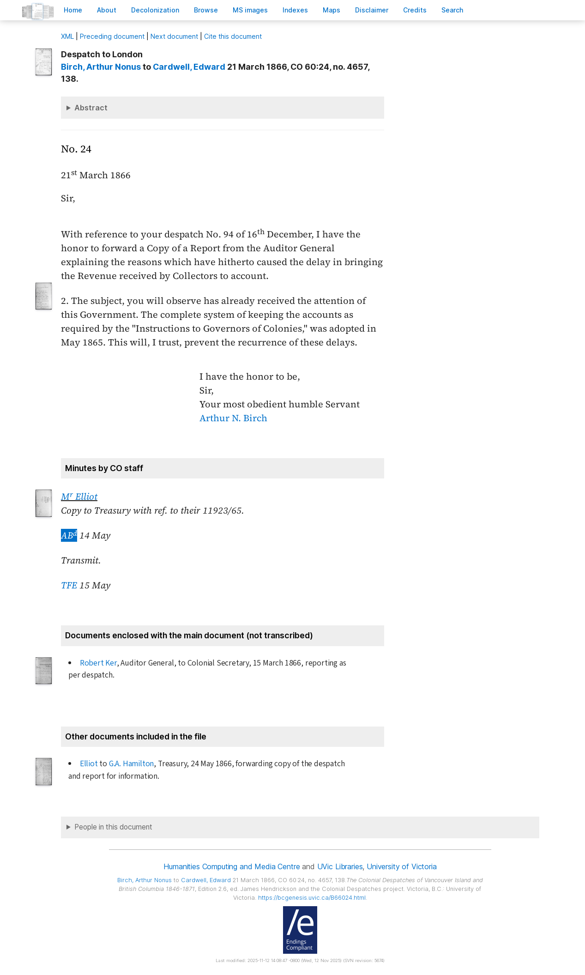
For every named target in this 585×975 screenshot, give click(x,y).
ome (73, 10)
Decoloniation (155, 10)
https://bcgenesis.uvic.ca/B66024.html (312, 897)
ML (67, 36)
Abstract (91, 107)
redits (415, 10)
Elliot (89, 763)
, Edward (189, 67)
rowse (206, 10)
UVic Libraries (340, 866)
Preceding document (112, 36)
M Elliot (79, 496)
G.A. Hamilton (131, 763)
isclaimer (371, 10)
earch (452, 10)
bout (106, 10)
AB (69, 535)
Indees (295, 10)
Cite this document (233, 36)
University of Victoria (401, 866)
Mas (331, 10)
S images (250, 10)
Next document (174, 36)
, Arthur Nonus (101, 67)
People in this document (113, 827)
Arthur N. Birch (233, 418)
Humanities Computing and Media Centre (231, 866)
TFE (69, 585)
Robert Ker (98, 663)
